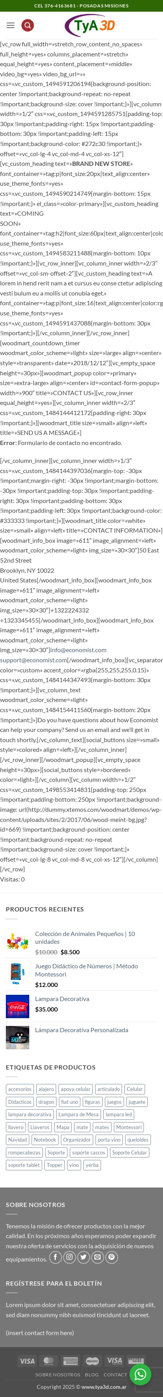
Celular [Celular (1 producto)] (135, 1089)
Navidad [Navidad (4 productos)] (17, 1140)
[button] (10, 25)
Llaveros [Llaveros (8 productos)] (40, 1127)
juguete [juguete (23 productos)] (137, 1102)
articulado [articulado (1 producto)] (108, 1089)
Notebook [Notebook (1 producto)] (45, 1140)
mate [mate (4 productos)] (82, 1127)
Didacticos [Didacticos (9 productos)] (20, 1102)
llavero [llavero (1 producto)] (15, 1127)
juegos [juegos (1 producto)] (114, 1102)
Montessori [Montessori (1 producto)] (129, 1127)
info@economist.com (78, 649)
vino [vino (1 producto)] (74, 1165)
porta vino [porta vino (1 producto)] (109, 1140)
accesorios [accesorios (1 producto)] (20, 1089)
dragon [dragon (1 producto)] (46, 1102)
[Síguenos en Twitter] (83, 1257)
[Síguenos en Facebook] (55, 1257)
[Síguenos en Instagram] (69, 1257)
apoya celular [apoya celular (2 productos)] (75, 1089)
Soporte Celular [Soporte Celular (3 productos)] (129, 1152)
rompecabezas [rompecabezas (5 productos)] (24, 1152)
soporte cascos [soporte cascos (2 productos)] (88, 1152)
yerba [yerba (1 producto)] (92, 1165)
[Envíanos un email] (97, 1257)
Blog (92, 1375)
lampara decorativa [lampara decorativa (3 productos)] (29, 1114)
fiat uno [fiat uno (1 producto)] (69, 1102)
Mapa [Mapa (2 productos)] (63, 1127)
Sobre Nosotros (57, 1375)
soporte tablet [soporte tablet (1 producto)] (24, 1165)
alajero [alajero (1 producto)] (46, 1089)
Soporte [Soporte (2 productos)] (56, 1152)
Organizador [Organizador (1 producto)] (77, 1140)
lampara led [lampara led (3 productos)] (119, 1114)
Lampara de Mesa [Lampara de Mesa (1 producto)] (78, 1114)
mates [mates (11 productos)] (102, 1127)
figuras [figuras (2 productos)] (92, 1102)
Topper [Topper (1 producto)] (54, 1165)
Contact (115, 1375)
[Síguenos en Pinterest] (111, 1257)
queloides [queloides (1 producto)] (138, 1140)
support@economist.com (33, 659)
